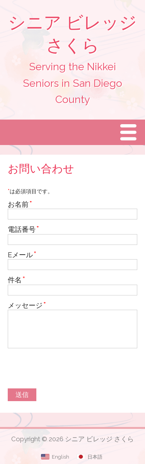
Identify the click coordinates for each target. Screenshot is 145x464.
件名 (15, 280)
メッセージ (25, 305)
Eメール (20, 255)
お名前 (18, 204)
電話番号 (22, 229)
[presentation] (66, 369)
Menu (130, 132)
